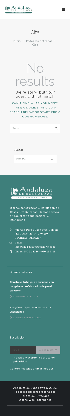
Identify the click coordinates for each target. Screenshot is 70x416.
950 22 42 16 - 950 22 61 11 (39, 251)
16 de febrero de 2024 (25, 296)
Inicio (17, 41)
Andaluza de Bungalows (29, 387)
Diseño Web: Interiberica (35, 399)
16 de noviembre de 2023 (27, 317)
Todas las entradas (39, 41)
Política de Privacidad (35, 396)
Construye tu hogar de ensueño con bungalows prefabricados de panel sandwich (32, 286)
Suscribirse (46, 350)
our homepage (34, 116)
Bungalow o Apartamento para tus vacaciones (31, 309)
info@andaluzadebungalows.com (35, 246)
